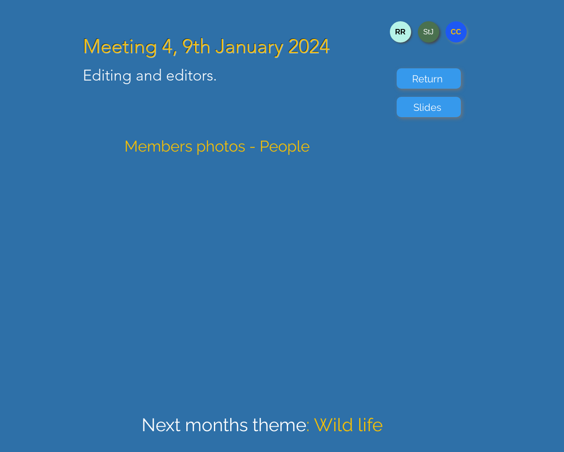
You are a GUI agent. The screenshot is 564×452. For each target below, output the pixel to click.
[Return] (429, 78)
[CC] (456, 32)
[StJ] (428, 32)
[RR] (400, 32)
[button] (284, 285)
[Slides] (429, 107)
